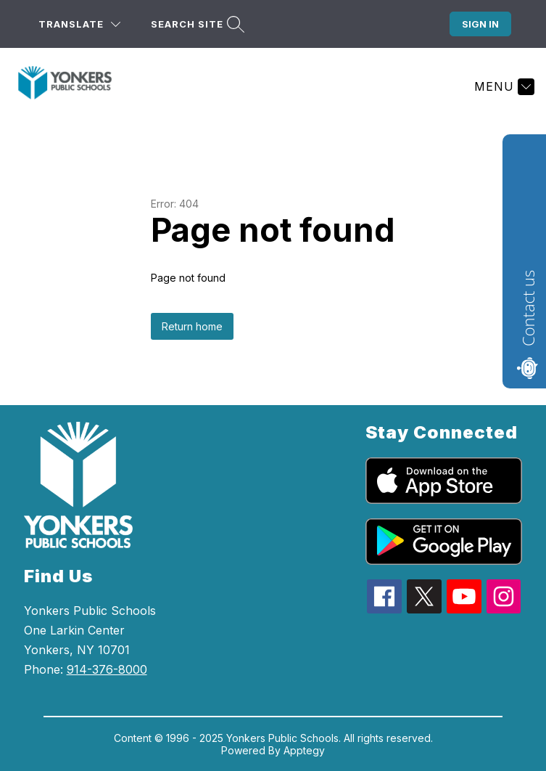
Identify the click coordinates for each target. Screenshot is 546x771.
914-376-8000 (107, 669)
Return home (192, 326)
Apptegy (304, 750)
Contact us (527, 308)
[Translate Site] (79, 24)
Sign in (480, 24)
